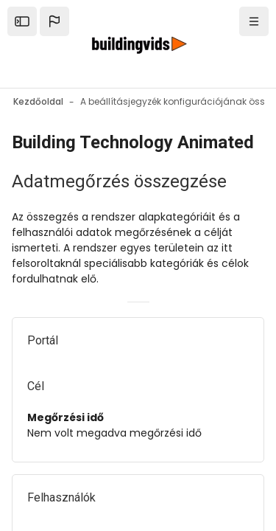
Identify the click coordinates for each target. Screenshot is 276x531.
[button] (54, 21)
